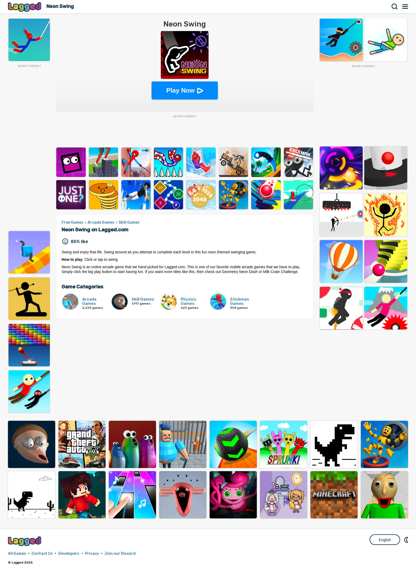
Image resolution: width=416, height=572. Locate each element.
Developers (68, 553)
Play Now (180, 90)
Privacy (92, 553)
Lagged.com (25, 541)
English (385, 540)
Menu (405, 6)
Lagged (25, 7)
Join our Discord (120, 553)
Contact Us (42, 553)
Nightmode (406, 539)
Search (394, 6)
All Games (17, 553)
